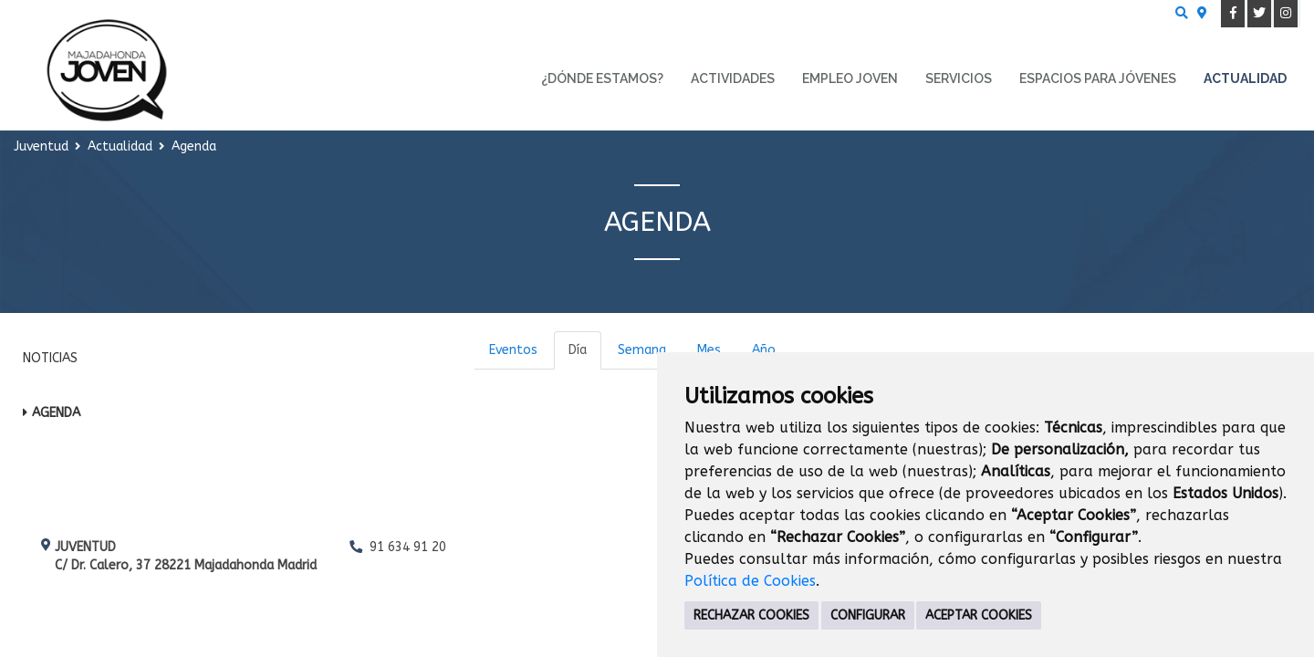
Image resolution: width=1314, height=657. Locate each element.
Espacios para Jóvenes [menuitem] (1097, 78)
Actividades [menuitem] (733, 78)
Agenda (56, 413)
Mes (709, 350)
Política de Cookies (750, 580)
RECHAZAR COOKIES (751, 615)
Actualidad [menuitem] (1245, 78)
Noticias (50, 358)
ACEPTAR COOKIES (978, 615)
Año (764, 350)
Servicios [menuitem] (958, 78)
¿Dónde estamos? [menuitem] (602, 78)
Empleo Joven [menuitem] (850, 78)
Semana (642, 350)
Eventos (513, 350)
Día (577, 350)
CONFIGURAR (867, 615)
